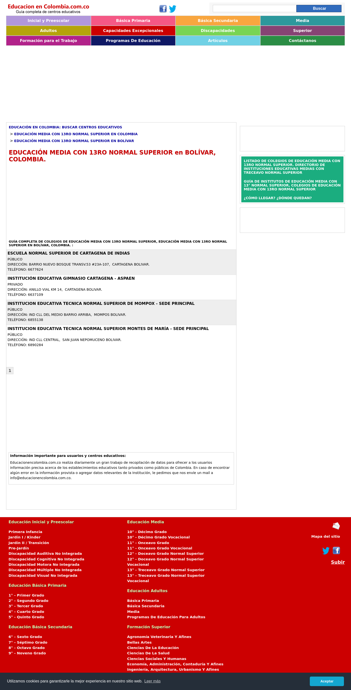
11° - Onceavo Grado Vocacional (159, 548)
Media (302, 20)
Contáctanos (302, 40)
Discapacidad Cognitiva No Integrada (46, 559)
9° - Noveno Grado (27, 653)
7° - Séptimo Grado (28, 642)
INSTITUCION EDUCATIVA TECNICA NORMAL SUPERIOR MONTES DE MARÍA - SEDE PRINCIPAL (108, 328)
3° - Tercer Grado (26, 606)
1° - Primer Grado (26, 595)
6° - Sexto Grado (25, 637)
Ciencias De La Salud (148, 653)
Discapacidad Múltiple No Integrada (45, 570)
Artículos (218, 40)
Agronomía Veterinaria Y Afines (159, 637)
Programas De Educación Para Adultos (166, 617)
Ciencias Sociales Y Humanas (156, 659)
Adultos (48, 30)
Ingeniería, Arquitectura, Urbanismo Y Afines (173, 669)
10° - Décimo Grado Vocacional (158, 537)
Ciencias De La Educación (153, 648)
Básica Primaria (133, 20)
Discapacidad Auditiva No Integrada (45, 553)
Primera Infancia (25, 532)
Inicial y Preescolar (48, 20)
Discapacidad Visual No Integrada (43, 575)
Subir (338, 562)
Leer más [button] (152, 681)
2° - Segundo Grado (28, 600)
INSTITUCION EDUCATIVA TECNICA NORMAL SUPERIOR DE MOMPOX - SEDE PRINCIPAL (101, 303)
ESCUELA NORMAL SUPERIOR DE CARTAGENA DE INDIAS (69, 253)
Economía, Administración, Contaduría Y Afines (175, 664)
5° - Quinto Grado (26, 617)
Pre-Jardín (19, 548)
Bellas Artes (139, 642)
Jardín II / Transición (29, 543)
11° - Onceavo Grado (148, 543)
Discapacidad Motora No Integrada (44, 564)
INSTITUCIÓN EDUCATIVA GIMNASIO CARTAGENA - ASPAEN (71, 278)
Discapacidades (218, 30)
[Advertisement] (152, 82)
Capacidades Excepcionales (133, 30)
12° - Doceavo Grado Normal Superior (165, 553)
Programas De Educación (133, 40)
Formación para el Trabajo (48, 40)
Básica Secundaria (218, 20)
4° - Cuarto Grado (26, 611)
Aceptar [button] (326, 681)
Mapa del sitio (325, 536)
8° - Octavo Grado (27, 648)
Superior (302, 30)
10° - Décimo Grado (147, 532)
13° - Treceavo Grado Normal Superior (166, 570)
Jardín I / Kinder (24, 537)
